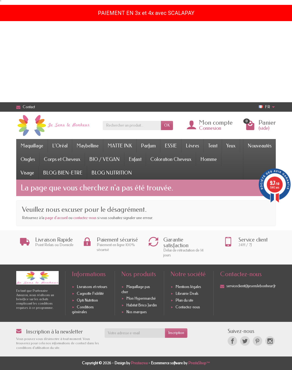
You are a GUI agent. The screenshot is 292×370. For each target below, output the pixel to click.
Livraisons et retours (92, 287)
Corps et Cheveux (62, 159)
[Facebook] (232, 341)
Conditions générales (83, 309)
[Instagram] (270, 341)
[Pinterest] (257, 341)
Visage (27, 173)
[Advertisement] (146, 62)
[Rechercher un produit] (132, 125)
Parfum (148, 146)
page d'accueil (56, 218)
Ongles (28, 159)
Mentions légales (188, 287)
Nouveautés (259, 146)
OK (167, 125)
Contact (25, 107)
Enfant (135, 159)
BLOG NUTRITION (111, 173)
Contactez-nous (187, 307)
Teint (212, 146)
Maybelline (88, 146)
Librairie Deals (186, 293)
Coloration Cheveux (170, 159)
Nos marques (136, 312)
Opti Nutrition (87, 300)
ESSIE (171, 146)
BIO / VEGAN (104, 159)
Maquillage (32, 146)
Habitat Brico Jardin (141, 305)
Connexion (210, 128)
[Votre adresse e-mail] (135, 333)
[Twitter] (245, 341)
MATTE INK (120, 146)
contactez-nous (85, 218)
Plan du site (184, 300)
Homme (208, 159)
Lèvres (192, 146)
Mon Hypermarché (141, 298)
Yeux (230, 146)
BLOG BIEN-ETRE (62, 173)
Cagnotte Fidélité (90, 293)
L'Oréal (60, 146)
